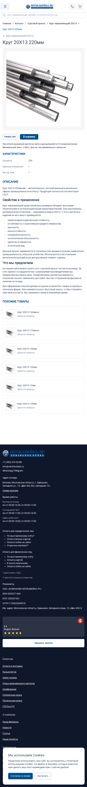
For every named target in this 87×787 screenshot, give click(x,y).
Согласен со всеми (20, 776)
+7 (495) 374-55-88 (12, 462)
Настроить (43, 776)
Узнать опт (10, 136)
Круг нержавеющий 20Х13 (18, 36)
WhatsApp (8, 470)
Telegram (18, 470)
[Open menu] (5, 6)
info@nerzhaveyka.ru (13, 466)
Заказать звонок (43, 643)
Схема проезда (10, 490)
